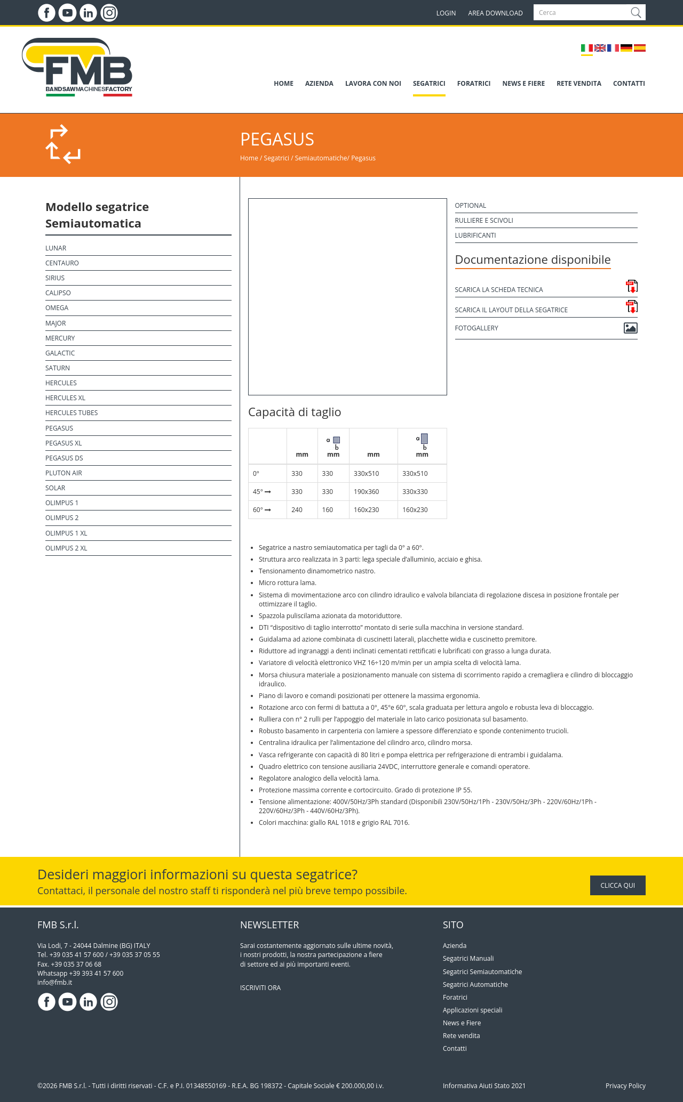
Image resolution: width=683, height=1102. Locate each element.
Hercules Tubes (71, 412)
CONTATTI (629, 83)
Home (249, 158)
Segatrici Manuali (468, 958)
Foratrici (455, 997)
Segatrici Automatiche (475, 984)
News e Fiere (462, 1022)
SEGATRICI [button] (429, 83)
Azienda (454, 945)
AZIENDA (319, 83)
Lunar (55, 248)
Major (55, 323)
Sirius (55, 277)
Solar (55, 487)
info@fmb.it (54, 982)
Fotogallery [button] (546, 328)
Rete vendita (461, 1035)
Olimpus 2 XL (66, 548)
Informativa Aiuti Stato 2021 (484, 1085)
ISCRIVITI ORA (260, 987)
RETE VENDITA (579, 83)
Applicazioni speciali (472, 1010)
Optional (471, 205)
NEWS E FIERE (524, 83)
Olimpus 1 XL (66, 533)
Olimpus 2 (61, 517)
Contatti (455, 1048)
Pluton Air (63, 472)
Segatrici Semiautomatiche (482, 971)
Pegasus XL (63, 443)
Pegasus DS (64, 458)
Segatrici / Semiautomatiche (305, 158)
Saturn (57, 367)
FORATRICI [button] (474, 83)
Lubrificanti (475, 235)
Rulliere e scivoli (484, 220)
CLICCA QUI (618, 885)
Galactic (60, 353)
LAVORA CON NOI (373, 83)
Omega (56, 307)
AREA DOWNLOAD (495, 13)
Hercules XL (65, 397)
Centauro (62, 263)
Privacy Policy (626, 1085)
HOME (283, 83)
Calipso (58, 292)
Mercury (60, 338)
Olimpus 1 (61, 502)
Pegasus (363, 158)
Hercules (61, 382)
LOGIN (446, 13)
